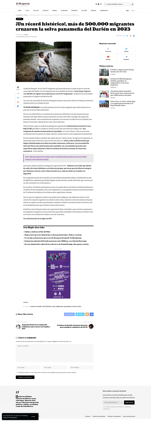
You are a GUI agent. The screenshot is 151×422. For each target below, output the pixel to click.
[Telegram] (126, 57)
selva (79, 307)
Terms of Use (19, 417)
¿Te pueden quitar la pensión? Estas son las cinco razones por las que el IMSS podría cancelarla (122, 92)
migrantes (59, 307)
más (54, 307)
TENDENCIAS (113, 86)
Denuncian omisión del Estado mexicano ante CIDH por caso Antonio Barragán (57, 241)
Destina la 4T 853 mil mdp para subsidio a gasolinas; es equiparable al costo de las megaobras (121, 81)
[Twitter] (98, 4)
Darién (39, 307)
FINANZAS (112, 96)
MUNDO (19, 19)
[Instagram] (101, 4)
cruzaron (33, 307)
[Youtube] (108, 57)
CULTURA (112, 106)
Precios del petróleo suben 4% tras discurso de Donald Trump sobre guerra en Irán (58, 244)
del (43, 307)
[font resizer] (127, 10)
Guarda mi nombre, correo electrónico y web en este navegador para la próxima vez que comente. (47, 375)
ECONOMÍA (113, 73)
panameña (67, 307)
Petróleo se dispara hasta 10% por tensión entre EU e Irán (122, 69)
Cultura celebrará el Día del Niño (38, 232)
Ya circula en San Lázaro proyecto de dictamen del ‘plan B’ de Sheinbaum (54, 238)
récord (74, 307)
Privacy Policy (8, 417)
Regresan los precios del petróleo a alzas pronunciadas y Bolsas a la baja (54, 235)
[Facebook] (96, 4)
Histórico (48, 307)
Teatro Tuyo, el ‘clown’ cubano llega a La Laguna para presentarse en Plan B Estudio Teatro (122, 102)
